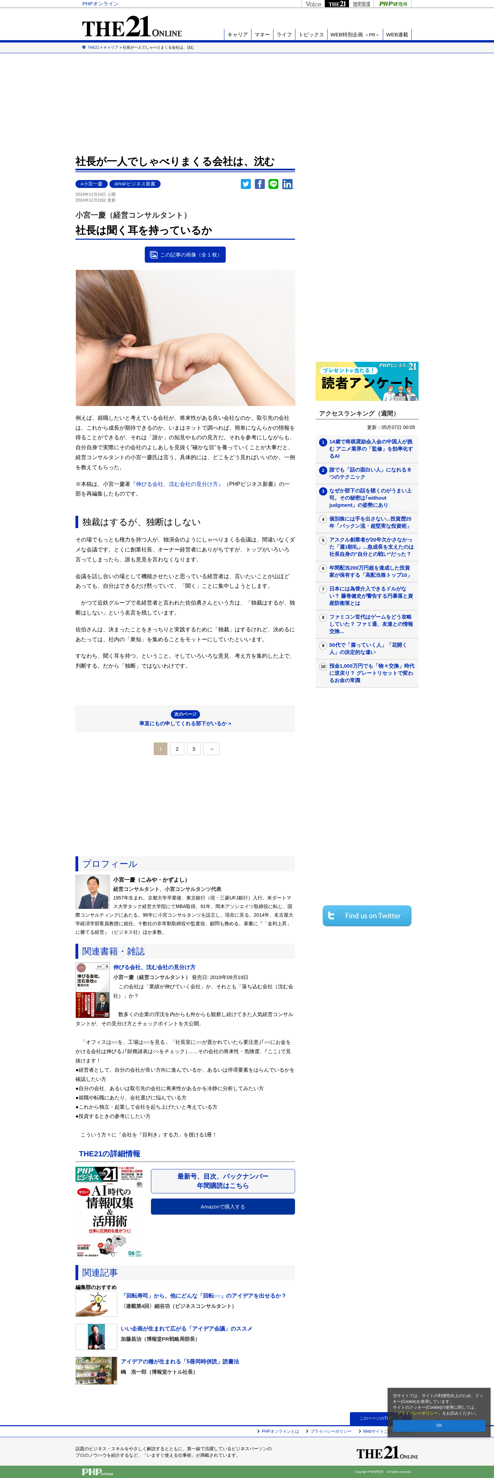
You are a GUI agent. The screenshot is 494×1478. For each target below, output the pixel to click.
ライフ (284, 34)
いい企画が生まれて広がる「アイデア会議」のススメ (186, 1329)
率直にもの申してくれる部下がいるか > (185, 718)
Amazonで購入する (223, 1206)
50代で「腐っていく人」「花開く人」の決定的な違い (368, 648)
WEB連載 (397, 34)
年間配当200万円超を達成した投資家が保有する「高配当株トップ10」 (370, 571)
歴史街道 (361, 3)
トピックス (311, 34)
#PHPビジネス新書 (135, 184)
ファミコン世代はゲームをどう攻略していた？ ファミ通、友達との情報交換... (371, 624)
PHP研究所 (393, 3)
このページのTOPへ (381, 1418)
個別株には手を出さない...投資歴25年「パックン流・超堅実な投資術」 (370, 522)
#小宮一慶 (92, 184)
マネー (262, 34)
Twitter (246, 184)
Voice (313, 3)
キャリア (237, 34)
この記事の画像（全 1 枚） (191, 255)
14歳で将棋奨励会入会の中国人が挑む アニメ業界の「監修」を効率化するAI (371, 449)
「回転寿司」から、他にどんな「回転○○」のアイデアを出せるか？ (203, 1296)
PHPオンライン (100, 4)
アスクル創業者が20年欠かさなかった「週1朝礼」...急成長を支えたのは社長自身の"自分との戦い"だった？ (371, 547)
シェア (260, 184)
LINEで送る (273, 184)
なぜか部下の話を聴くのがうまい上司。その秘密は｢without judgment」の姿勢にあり (370, 498)
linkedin (288, 184)
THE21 (337, 3)
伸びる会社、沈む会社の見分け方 (154, 967)
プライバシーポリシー (417, 1413)
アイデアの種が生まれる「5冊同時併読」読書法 (180, 1361)
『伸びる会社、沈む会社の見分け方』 (177, 484)
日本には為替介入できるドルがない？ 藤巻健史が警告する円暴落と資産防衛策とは (371, 596)
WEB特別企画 (355, 34)
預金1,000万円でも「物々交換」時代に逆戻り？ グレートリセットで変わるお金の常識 (371, 673)
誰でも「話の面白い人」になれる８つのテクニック (370, 473)
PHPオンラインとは (280, 1431)
